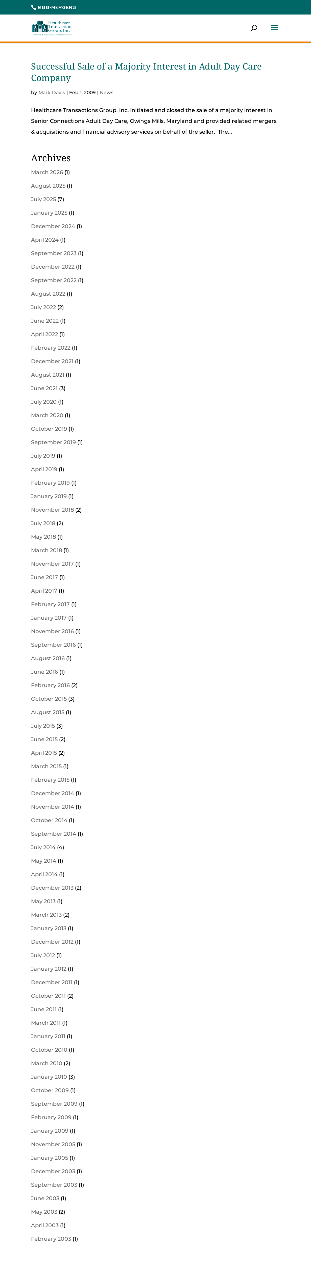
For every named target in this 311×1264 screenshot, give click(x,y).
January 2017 (49, 618)
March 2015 (46, 766)
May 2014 (43, 861)
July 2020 (44, 402)
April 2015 (44, 753)
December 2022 (53, 267)
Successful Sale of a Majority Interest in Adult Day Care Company (146, 72)
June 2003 (45, 1198)
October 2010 (49, 1050)
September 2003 (54, 1185)
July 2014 (43, 847)
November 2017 (52, 564)
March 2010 (46, 1063)
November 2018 (52, 510)
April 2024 (45, 240)
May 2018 (43, 537)
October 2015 (49, 699)
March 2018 (46, 550)
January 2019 (49, 496)
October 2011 (48, 996)
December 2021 (52, 361)
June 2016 (44, 672)
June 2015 (44, 739)
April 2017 (44, 591)
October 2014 (49, 820)
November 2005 (53, 1144)
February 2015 (50, 780)
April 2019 (44, 469)
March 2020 (47, 415)
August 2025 (48, 186)
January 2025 (49, 213)
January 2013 (48, 928)
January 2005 (49, 1158)
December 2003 (53, 1171)
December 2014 (52, 793)
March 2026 (47, 172)
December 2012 (52, 942)
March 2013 (46, 915)
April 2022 (44, 334)
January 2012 (48, 969)
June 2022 (45, 321)
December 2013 (52, 888)
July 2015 (43, 726)
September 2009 (54, 1104)
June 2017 (44, 577)
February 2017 (50, 604)
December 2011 (52, 982)
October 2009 (50, 1090)
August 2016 (48, 658)
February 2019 (50, 483)
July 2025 (43, 199)
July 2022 (43, 307)
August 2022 (48, 294)
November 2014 (52, 807)
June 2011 (44, 1009)
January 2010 (49, 1077)
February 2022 (50, 348)
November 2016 (52, 631)
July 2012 (43, 955)
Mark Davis (51, 92)
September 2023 (54, 253)
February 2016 (50, 685)
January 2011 (48, 1036)
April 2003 (45, 1225)
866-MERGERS (56, 7)
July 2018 (43, 523)
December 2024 (53, 226)
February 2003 (51, 1239)
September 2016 (53, 645)
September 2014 (53, 834)
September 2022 (54, 280)
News (106, 92)
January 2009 (49, 1131)
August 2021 (47, 375)
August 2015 (47, 712)
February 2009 (51, 1117)
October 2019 (49, 429)
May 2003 (44, 1212)
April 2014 (44, 874)
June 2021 (44, 388)
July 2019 (43, 456)
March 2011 (46, 1023)
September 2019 (53, 442)
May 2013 (43, 901)
